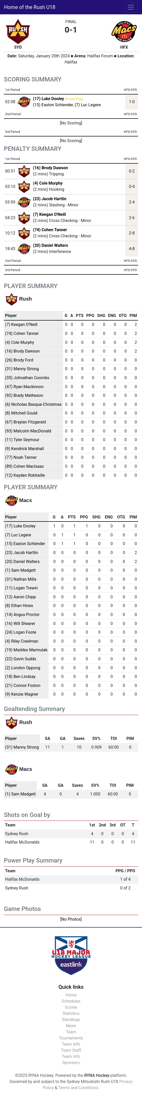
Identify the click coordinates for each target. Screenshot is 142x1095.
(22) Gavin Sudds (20, 658)
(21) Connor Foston (22, 685)
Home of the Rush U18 (29, 7)
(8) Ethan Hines (19, 605)
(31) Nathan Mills (21, 579)
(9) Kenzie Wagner (21, 694)
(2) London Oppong (22, 667)
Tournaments (71, 1038)
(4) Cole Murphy (48, 183)
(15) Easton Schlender (53, 104)
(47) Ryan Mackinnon (24, 386)
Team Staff (71, 1050)
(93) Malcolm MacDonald (28, 431)
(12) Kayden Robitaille (25, 475)
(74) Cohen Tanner (50, 229)
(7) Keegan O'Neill (49, 214)
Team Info (71, 1044)
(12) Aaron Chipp (20, 596)
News (71, 1025)
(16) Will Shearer (20, 623)
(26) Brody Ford (19, 360)
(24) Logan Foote (20, 632)
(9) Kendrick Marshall (24, 448)
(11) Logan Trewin (21, 588)
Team (71, 1031)
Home (71, 995)
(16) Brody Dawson (50, 167)
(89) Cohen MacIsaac (24, 466)
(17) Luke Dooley (20, 526)
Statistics (71, 1013)
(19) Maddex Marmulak (26, 649)
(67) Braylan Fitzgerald (25, 422)
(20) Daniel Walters (50, 245)
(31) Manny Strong (22, 368)
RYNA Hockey (97, 1075)
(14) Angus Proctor (22, 614)
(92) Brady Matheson (24, 395)
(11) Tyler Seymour (22, 439)
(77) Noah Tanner (21, 457)
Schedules (71, 1001)
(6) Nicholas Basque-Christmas (33, 404)
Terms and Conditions (78, 1087)
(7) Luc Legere (88, 104)
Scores (71, 1007)
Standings (71, 1019)
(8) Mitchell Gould (21, 413)
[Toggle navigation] (131, 7)
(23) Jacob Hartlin (49, 198)
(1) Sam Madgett (20, 570)
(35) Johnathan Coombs (27, 377)
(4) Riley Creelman (21, 641)
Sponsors (71, 1062)
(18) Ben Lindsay (20, 676)
